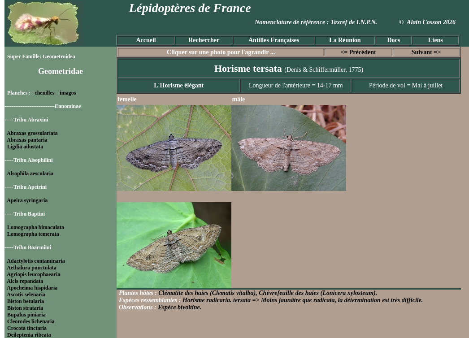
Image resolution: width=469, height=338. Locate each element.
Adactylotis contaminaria (36, 261)
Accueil (146, 40)
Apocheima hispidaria (32, 288)
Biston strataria (25, 308)
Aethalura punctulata (31, 267)
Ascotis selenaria (26, 294)
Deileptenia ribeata (29, 335)
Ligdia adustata (25, 146)
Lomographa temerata (33, 234)
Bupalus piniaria (26, 315)
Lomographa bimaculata (35, 227)
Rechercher (203, 40)
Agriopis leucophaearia (33, 274)
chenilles (44, 93)
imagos (68, 93)
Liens (435, 40)
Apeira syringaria (27, 200)
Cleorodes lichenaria (30, 321)
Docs (393, 40)
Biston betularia (25, 301)
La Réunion (344, 40)
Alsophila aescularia (30, 173)
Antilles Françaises (273, 40)
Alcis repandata (25, 281)
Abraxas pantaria (27, 140)
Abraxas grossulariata (32, 133)
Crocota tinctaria (27, 328)
